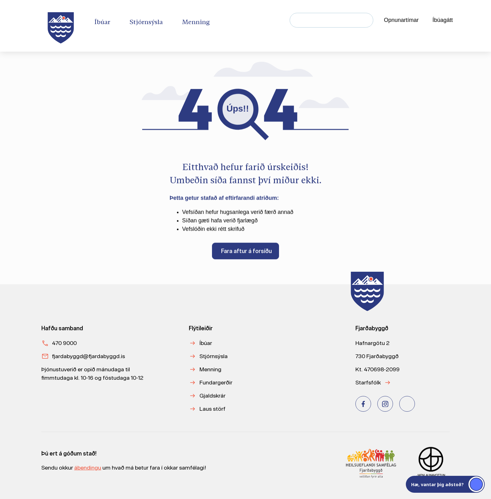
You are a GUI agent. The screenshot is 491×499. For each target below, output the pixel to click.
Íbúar (205, 343)
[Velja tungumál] (474, 20)
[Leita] (366, 20)
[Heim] (62, 26)
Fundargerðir (215, 382)
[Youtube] (407, 404)
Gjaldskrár (212, 395)
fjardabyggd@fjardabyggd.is (88, 356)
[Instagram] (385, 404)
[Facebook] (363, 404)
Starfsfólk (368, 382)
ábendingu (87, 467)
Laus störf (212, 408)
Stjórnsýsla (213, 356)
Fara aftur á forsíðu (246, 253)
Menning (210, 369)
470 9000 (64, 343)
